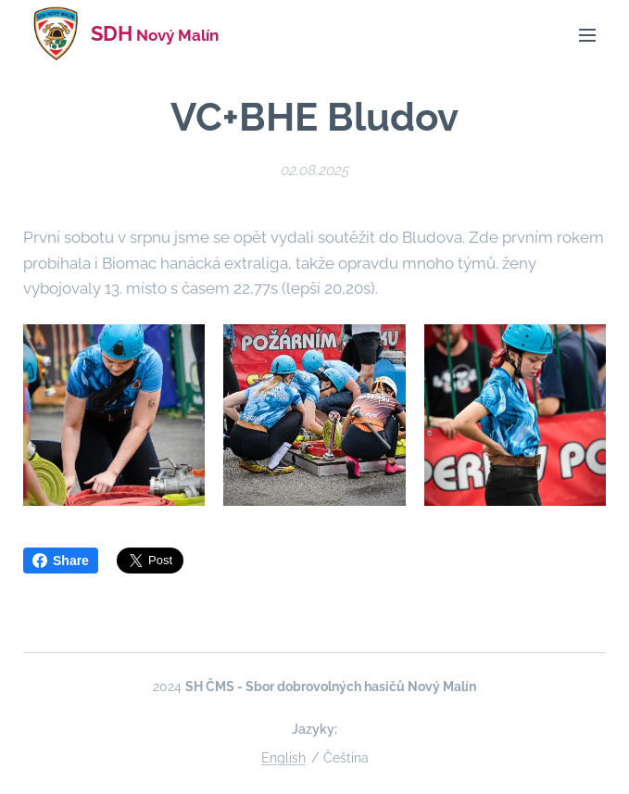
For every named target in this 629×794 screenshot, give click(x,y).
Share (60, 560)
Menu (587, 35)
